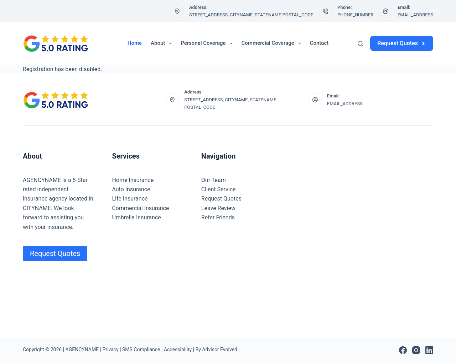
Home (135, 43)
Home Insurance (133, 180)
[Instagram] (416, 350)
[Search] (360, 43)
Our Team (213, 180)
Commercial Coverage (273, 43)
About (163, 43)
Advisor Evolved (219, 349)
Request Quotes (401, 43)
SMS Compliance (141, 349)
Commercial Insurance (140, 208)
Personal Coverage (208, 43)
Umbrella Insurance (136, 217)
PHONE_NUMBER (355, 14)
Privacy (110, 349)
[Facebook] (403, 350)
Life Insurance (129, 198)
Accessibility (178, 349)
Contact (319, 43)
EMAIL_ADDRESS (415, 14)
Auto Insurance (131, 189)
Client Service (218, 189)
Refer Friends (218, 217)
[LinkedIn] (429, 350)
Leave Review (218, 208)
